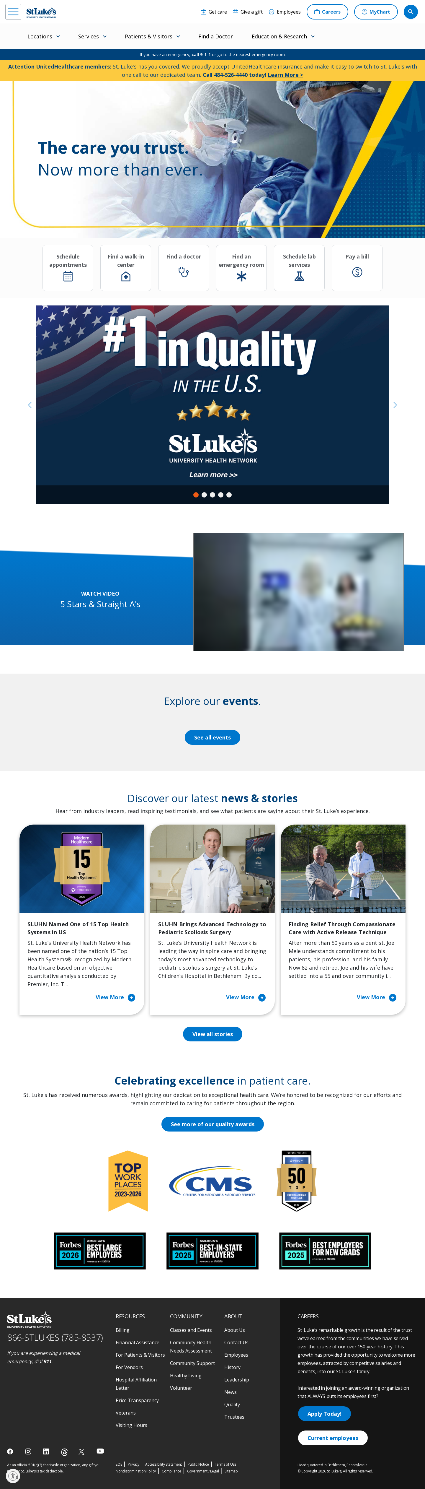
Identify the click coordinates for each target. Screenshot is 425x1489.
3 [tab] (212, 495)
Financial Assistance (137, 1342)
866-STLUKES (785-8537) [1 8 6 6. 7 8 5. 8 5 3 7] (55, 1337)
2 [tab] (204, 495)
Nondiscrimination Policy (136, 1471)
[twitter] (82, 1452)
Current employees (333, 1437)
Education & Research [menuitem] (279, 36)
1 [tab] (196, 495)
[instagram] (28, 1451)
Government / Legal (203, 1471)
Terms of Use (226, 1464)
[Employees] (285, 12)
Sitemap (231, 1471)
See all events (212, 737)
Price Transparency (137, 1400)
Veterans (126, 1413)
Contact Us (236, 1342)
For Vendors (129, 1367)
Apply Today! (324, 1413)
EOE (119, 1464)
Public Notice (198, 1464)
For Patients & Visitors (140, 1355)
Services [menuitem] (88, 36)
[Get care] (214, 12)
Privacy (133, 1464)
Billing (123, 1330)
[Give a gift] (248, 12)
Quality (232, 1404)
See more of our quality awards (212, 1124)
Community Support (192, 1363)
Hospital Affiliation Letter (136, 1383)
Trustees (234, 1417)
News (230, 1392)
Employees (236, 1355)
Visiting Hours (131, 1425)
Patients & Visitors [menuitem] (148, 36)
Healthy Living (186, 1375)
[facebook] (10, 1451)
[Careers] (327, 12)
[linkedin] (46, 1451)
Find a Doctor (215, 36)
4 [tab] (220, 495)
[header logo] (41, 12)
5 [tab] (229, 495)
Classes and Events (191, 1330)
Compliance (171, 1471)
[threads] (64, 1452)
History (232, 1367)
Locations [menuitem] (39, 36)
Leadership (236, 1379)
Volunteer (181, 1388)
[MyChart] (376, 12)
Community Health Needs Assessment (191, 1346)
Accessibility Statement (163, 1464)
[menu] (13, 12)
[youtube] (100, 1451)
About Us (234, 1330)
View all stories (212, 1034)
